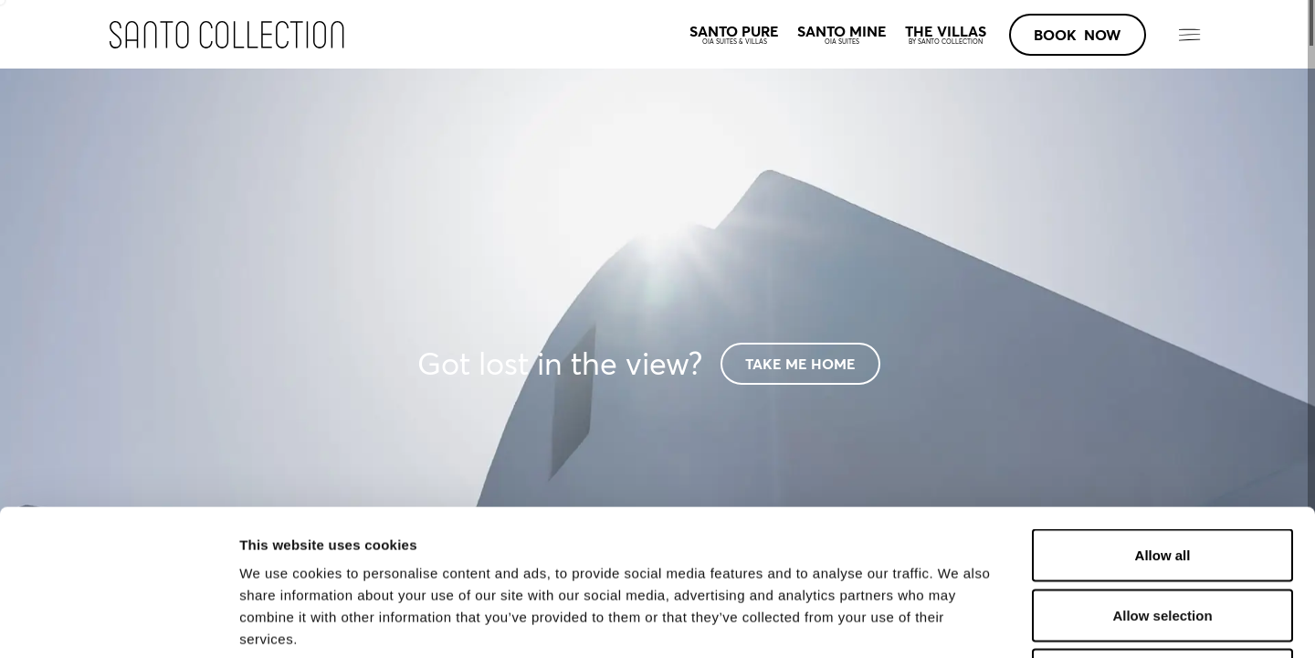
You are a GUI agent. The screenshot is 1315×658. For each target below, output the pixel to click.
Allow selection (1162, 478)
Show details (958, 622)
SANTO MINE (842, 34)
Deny (1163, 538)
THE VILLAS (945, 34)
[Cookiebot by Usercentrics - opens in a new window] (118, 622)
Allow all (1163, 418)
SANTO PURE (734, 34)
